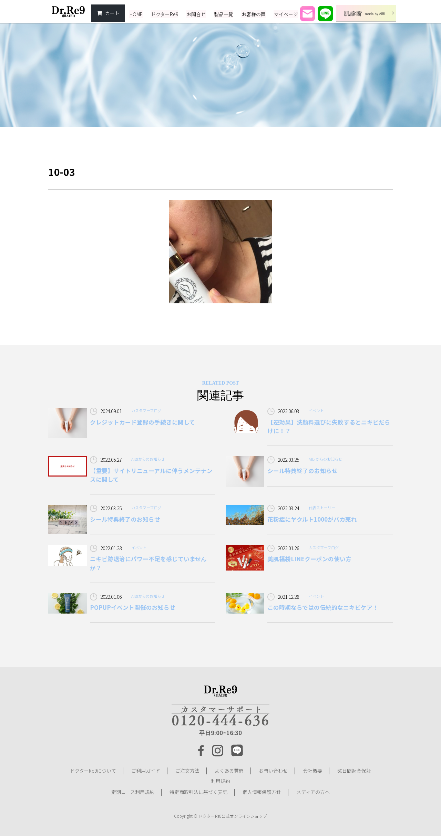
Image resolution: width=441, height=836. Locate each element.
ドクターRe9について (93, 771)
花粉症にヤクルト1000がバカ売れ (312, 519)
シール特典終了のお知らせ (302, 471)
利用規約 (220, 781)
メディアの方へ (313, 791)
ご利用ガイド (145, 771)
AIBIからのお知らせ (148, 459)
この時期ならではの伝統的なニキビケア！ (322, 608)
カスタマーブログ (146, 410)
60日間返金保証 (354, 771)
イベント (316, 410)
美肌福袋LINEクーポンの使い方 (309, 559)
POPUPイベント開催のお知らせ (132, 608)
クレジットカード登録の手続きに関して (142, 422)
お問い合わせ (273, 771)
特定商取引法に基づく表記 (198, 791)
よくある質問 (229, 771)
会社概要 (312, 771)
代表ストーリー (322, 507)
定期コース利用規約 (132, 791)
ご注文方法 (187, 771)
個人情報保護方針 (262, 791)
